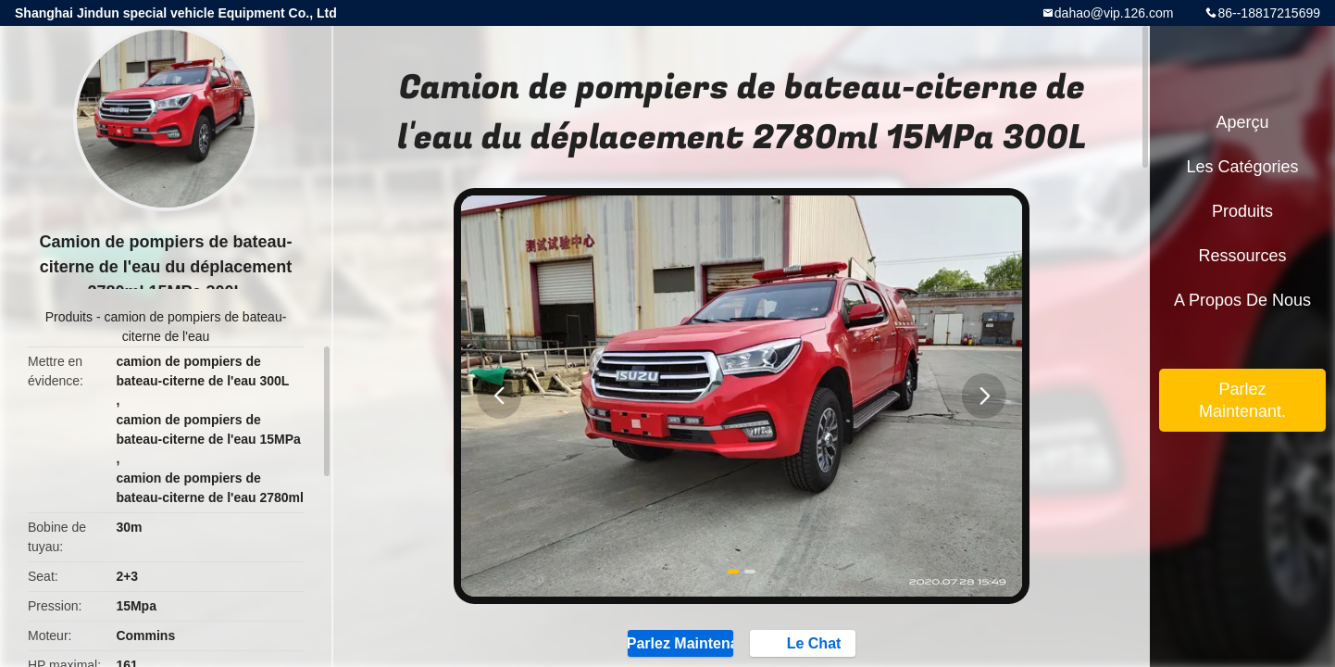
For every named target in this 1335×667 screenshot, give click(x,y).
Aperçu (1242, 122)
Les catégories (1242, 166)
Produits (69, 316)
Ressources (1242, 255)
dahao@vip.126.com (1114, 13)
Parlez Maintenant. (1242, 400)
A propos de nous (1242, 300)
